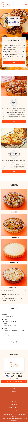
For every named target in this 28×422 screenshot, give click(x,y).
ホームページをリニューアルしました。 (11, 335)
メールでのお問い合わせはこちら (14, 381)
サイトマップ (14, 411)
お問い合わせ (14, 404)
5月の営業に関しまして (7, 316)
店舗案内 (14, 391)
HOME (14, 388)
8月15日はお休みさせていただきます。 (11, 326)
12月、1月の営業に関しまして (9, 321)
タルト (14, 395)
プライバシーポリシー (14, 407)
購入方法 (14, 401)
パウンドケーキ (14, 398)
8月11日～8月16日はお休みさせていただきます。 (13, 330)
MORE (14, 62)
